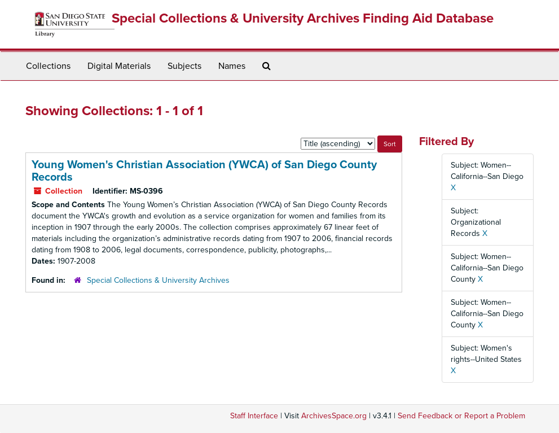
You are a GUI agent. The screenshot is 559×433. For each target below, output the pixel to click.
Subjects (184, 66)
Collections (48, 66)
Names (231, 66)
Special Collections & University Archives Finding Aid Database (303, 18)
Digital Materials (119, 66)
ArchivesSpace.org (334, 416)
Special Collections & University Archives (158, 280)
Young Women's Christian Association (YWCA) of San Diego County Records (204, 171)
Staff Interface (254, 416)
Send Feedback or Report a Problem (461, 416)
